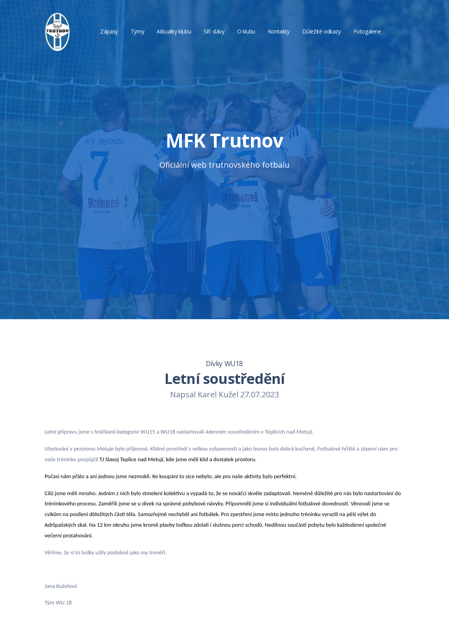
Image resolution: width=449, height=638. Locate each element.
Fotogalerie (367, 31)
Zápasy (109, 31)
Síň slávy (214, 31)
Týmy (137, 31)
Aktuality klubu (174, 31)
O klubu (246, 31)
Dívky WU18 (224, 363)
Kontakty (279, 31)
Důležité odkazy (321, 31)
